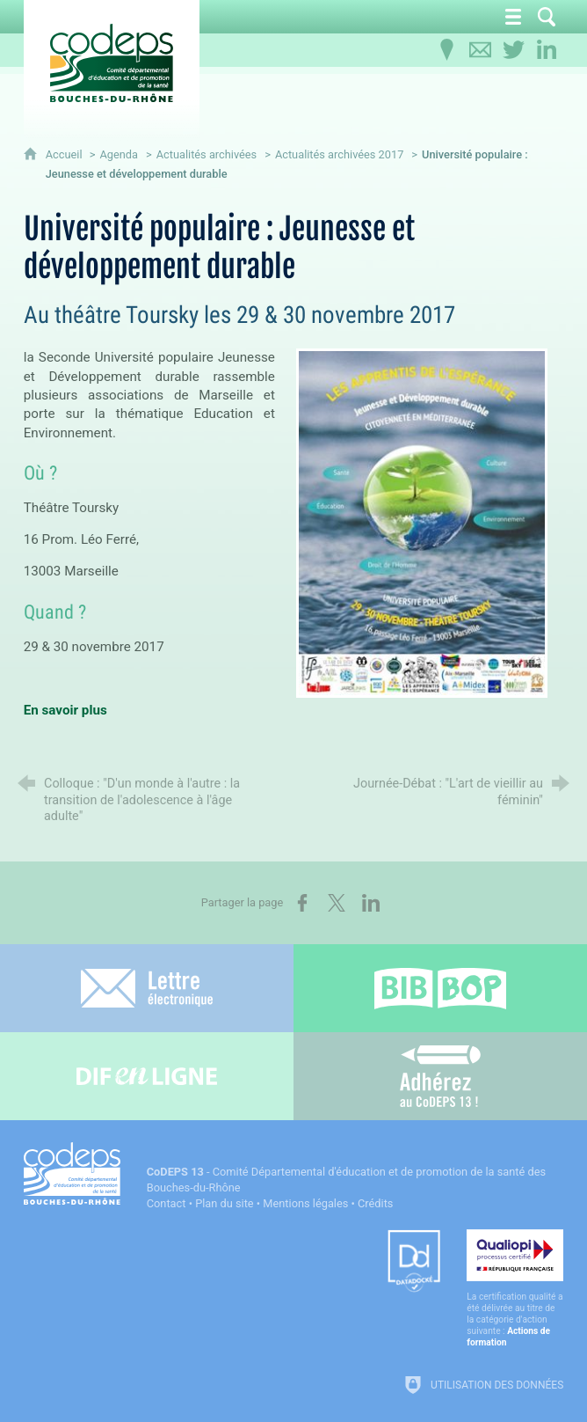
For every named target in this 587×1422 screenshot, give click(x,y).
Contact (166, 1203)
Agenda (118, 154)
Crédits (375, 1203)
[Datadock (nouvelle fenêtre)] (414, 1262)
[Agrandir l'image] (421, 522)
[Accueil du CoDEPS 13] (111, 62)
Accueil (65, 154)
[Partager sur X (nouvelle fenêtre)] (336, 903)
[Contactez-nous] (479, 50)
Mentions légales (305, 1203)
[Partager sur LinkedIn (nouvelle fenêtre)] (371, 903)
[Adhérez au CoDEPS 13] (440, 1076)
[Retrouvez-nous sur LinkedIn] (546, 50)
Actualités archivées (206, 154)
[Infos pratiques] (446, 50)
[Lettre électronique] (147, 988)
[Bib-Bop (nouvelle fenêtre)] (440, 988)
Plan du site (224, 1203)
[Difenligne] (147, 1076)
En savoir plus (65, 710)
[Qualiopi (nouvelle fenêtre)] (515, 1288)
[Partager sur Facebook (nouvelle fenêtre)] (302, 903)
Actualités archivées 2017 (339, 154)
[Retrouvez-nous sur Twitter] (513, 50)
